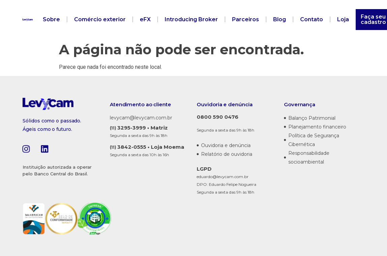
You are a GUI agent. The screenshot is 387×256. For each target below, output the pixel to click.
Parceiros (245, 19)
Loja (343, 19)
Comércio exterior (100, 19)
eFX (145, 19)
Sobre (51, 19)
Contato (311, 19)
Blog (279, 19)
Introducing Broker (191, 19)
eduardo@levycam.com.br (223, 176)
